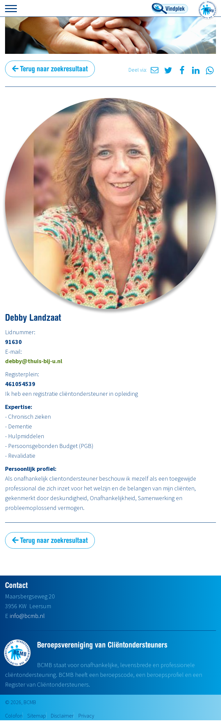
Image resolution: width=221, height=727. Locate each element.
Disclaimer (62, 715)
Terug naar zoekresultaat (50, 68)
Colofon (14, 715)
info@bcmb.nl (27, 616)
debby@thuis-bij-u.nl (33, 361)
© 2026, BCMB (20, 702)
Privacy (86, 715)
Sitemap (36, 715)
